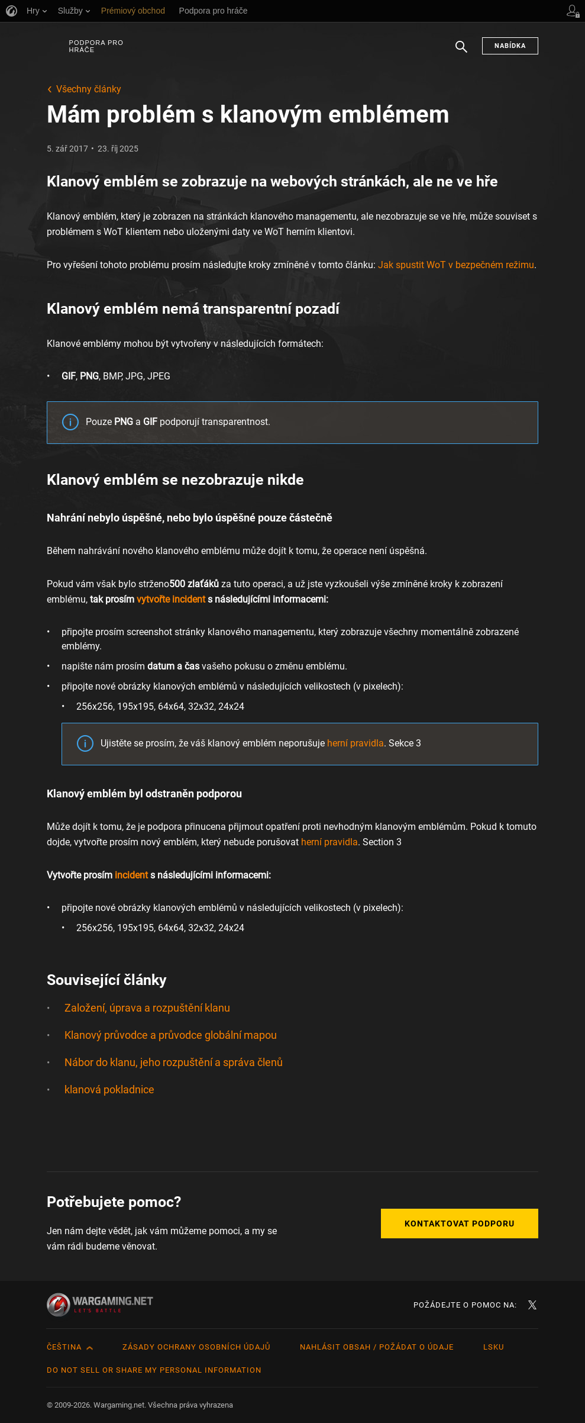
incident (131, 875)
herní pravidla (355, 743)
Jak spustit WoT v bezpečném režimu (456, 265)
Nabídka (510, 46)
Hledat (461, 52)
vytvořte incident (171, 599)
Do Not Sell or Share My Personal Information (154, 1370)
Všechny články (88, 89)
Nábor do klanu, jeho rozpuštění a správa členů (173, 1062)
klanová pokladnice (109, 1089)
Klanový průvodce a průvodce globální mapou (170, 1035)
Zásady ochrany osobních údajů (196, 1346)
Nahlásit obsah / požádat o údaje (377, 1346)
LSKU (493, 1346)
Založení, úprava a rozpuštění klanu (147, 1008)
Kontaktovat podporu (460, 1223)
